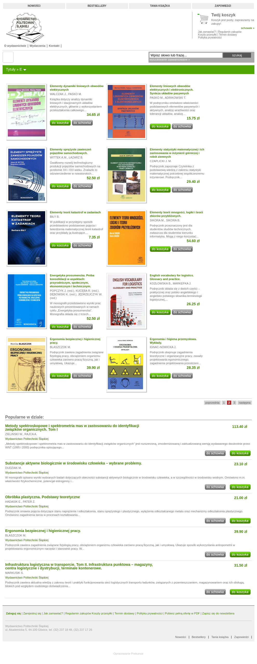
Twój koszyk (223, 15)
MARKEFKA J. (182, 283)
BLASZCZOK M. (60, 347)
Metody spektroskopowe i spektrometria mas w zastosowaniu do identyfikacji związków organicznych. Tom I (72, 427)
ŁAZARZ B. (76, 157)
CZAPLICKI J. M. (161, 161)
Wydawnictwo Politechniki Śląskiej (27, 438)
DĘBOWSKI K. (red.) (63, 294)
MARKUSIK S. (14, 572)
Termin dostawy (228, 34)
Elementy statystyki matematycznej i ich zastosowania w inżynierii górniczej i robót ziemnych (177, 153)
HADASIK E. (13, 501)
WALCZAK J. (58, 94)
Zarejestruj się (32, 613)
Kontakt (54, 45)
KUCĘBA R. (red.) (87, 290)
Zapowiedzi (223, 5)
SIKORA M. (157, 220)
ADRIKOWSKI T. (175, 97)
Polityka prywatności (210, 37)
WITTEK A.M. (58, 157)
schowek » (247, 28)
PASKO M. (75, 94)
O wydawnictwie (15, 45)
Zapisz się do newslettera (218, 613)
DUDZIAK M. (13, 467)
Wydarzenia (37, 45)
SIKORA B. (173, 220)
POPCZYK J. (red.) (62, 290)
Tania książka (160, 5)
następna (245, 402)
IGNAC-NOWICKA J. (163, 347)
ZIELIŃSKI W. (14, 434)
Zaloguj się (13, 613)
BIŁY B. (54, 216)
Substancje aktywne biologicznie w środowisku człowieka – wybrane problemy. (73, 463)
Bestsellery (97, 5)
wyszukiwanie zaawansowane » (170, 59)
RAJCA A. (30, 434)
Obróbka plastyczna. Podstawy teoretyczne (42, 497)
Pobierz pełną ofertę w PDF (182, 613)
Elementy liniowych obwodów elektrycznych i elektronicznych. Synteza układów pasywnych (171, 89)
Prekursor (137, 653)
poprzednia (212, 402)
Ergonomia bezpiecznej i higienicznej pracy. (43, 531)
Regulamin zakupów (229, 31)
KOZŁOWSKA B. (160, 283)
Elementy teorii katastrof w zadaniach (75, 212)
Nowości (34, 5)
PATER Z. (29, 501)
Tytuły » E (14, 69)
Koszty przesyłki (207, 34)
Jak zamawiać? (207, 31)
